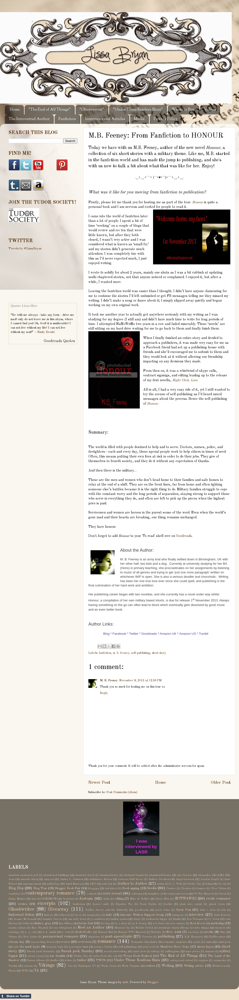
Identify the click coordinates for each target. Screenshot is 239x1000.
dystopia (86, 899)
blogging (93, 888)
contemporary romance (50, 893)
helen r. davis (207, 910)
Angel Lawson (185, 879)
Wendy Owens (108, 966)
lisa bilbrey (66, 923)
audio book (107, 884)
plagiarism (94, 937)
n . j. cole (31, 932)
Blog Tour (40, 888)
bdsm (209, 883)
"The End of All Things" (49, 110)
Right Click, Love (184, 380)
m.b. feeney (159, 923)
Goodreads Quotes (59, 341)
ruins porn (224, 942)
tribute (68, 960)
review (65, 942)
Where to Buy (183, 110)
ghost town (217, 904)
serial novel (149, 947)
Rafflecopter (217, 936)
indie (109, 914)
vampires (203, 960)
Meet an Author (91, 928)
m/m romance (177, 923)
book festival (111, 888)
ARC (93, 883)
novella (208, 932)
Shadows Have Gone (174, 946)
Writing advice (194, 965)
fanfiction (105, 653)
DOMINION (48, 898)
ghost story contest (191, 904)
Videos (210, 110)
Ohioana (12, 937)
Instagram (178, 915)
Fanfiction (67, 119)
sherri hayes (205, 946)
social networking (115, 951)
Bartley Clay (194, 884)
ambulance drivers (100, 879)
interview (196, 915)
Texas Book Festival (137, 956)
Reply (104, 693)
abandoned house (160, 875)
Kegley (137, 919)
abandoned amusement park (23, 875)
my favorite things (197, 927)
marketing (217, 923)
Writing (168, 966)
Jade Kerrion (222, 915)
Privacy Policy (165, 119)
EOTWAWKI (186, 899)
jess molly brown (77, 919)
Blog (106, 633)
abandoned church (84, 875)
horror (78, 915)
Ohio (222, 932)
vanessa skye (219, 960)
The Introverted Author (29, 119)
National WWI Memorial (132, 932)
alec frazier (184, 875)
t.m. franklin (57, 956)
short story (159, 653)
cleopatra (201, 888)
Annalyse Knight (209, 879)
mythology (14, 932)
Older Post (221, 783)
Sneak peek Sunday (77, 951)
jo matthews (98, 919)
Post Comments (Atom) (121, 792)
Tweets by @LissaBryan (25, 248)
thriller (54, 960)
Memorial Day (122, 928)
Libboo (26, 923)
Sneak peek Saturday (41, 951)
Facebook (119, 633)
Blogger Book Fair (67, 888)
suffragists (172, 951)
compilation (14, 894)
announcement (32, 883)
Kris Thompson (195, 919)
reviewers (84, 942)
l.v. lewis (214, 919)
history (48, 915)
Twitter (133, 633)
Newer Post (99, 783)
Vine (70, 966)
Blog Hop (16, 888)
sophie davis (139, 951)
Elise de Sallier (139, 898)
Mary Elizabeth (39, 928)
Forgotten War (124, 904)
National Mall (105, 932)
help (223, 910)
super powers (193, 951)
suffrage (155, 951)
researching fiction (43, 942)
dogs (34, 899)
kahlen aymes (119, 919)
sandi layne (32, 946)
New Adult (173, 932)
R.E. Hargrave (193, 936)
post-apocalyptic (118, 936)
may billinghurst (63, 928)
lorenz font (85, 923)
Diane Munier (17, 898)
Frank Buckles (148, 904)
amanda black (29, 879)
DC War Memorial (204, 894)
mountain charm (169, 927)
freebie (167, 904)
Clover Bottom (218, 888)
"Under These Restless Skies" (138, 110)
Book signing (130, 888)
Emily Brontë (46, 332)
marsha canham (17, 928)
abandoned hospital (134, 875)
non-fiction (193, 932)
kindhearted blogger (157, 919)
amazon (49, 879)
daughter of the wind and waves (168, 893)
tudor (81, 960)
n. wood (66, 932)
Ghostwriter (21, 909)
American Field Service (130, 879)
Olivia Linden (29, 937)
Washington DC (87, 966)
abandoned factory (109, 875)
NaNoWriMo (83, 932)
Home (15, 110)
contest (92, 893)
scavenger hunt (78, 946)
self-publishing (140, 653)
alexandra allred (208, 875)
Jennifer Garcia (52, 919)
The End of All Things (179, 956)
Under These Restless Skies (137, 960)
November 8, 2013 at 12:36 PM (140, 680)
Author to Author (132, 884)
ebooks (106, 899)
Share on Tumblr (15, 996)
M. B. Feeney (109, 680)
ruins (209, 942)
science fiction (103, 946)
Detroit (222, 894)
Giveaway (58, 909)
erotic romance (218, 899)
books (152, 888)
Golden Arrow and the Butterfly (106, 909)
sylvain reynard (36, 956)
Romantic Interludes (144, 942)
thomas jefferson (36, 960)
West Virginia (131, 966)
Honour (197, 202)
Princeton (147, 937)
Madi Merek (197, 923)
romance (107, 941)
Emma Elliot (162, 899)
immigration (94, 915)
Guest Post (183, 909)
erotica (23, 904)
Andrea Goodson (159, 879)
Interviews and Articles (105, 119)
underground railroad (181, 960)
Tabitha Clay (81, 956)
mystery (220, 927)
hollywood (64, 915)
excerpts (46, 903)
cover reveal (112, 893)
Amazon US (187, 633)
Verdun (12, 966)
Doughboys (68, 899)
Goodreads (184, 536)
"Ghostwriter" (91, 110)
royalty (197, 942)
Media (139, 119)
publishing (166, 936)
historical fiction (21, 915)
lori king (105, 923)
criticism (136, 893)
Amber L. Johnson (71, 879)
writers (150, 965)
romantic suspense (175, 942)
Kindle (177, 919)
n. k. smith (49, 932)
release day (16, 942)
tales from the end (105, 956)
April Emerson (75, 883)
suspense (209, 951)
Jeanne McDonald (25, 919)
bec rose (222, 884)
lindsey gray (43, 923)
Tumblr (204, 633)
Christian (186, 888)
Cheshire (171, 888)
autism (160, 884)
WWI (24, 970)
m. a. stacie (121, 923)
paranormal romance (60, 936)
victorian (28, 966)
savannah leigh (55, 947)
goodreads (141, 909)
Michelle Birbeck (144, 928)
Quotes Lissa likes (24, 306)
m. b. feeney (121, 653)
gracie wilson (162, 910)
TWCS (101, 960)
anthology (53, 883)
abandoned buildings (56, 875)
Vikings (46, 965)
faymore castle (101, 904)
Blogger (152, 982)
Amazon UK (168, 633)
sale (16, 946)
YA (36, 970)
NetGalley (156, 932)
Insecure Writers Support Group (142, 914)
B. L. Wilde (175, 884)
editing (119, 898)
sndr (125, 982)
